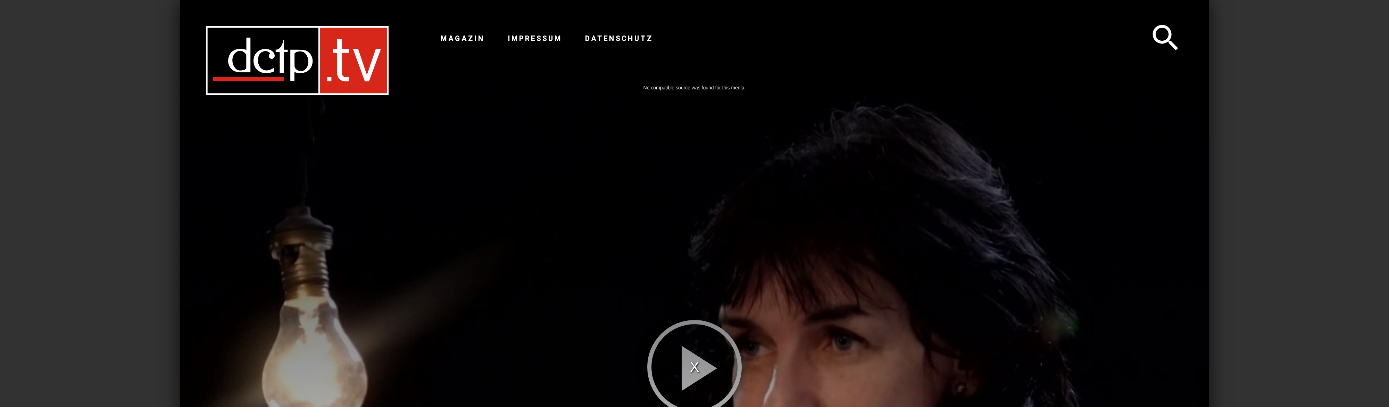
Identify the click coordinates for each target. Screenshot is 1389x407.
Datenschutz (619, 38)
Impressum (535, 38)
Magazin (463, 38)
